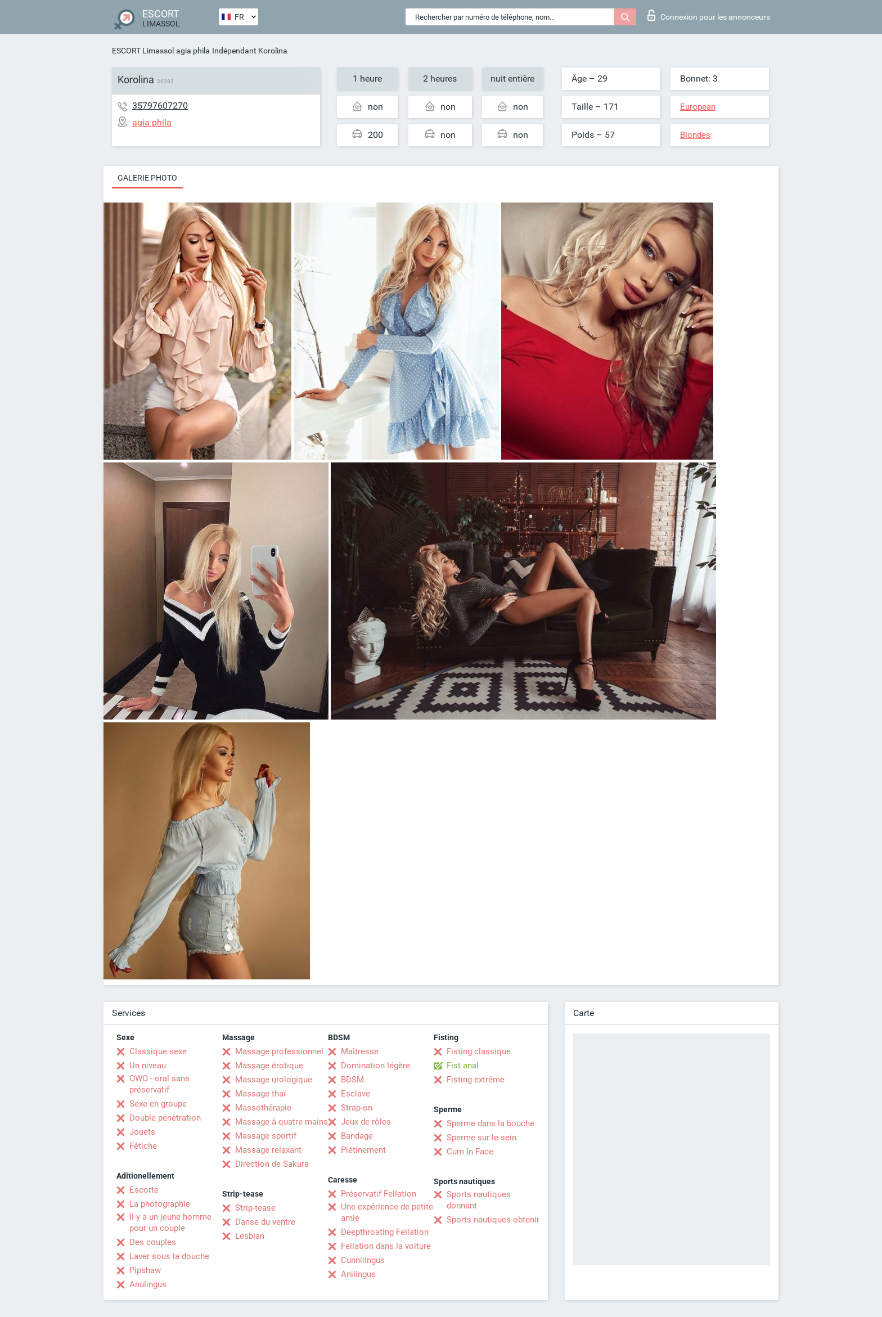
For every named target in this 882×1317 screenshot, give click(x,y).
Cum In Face (470, 1152)
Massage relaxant (268, 1150)
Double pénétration (165, 1118)
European (698, 107)
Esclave (355, 1094)
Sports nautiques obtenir (493, 1220)
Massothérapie (263, 1108)
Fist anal (463, 1065)
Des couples (152, 1242)
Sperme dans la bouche (490, 1123)
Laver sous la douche (169, 1256)
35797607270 (160, 105)
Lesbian (249, 1236)
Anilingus (358, 1274)
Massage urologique (273, 1080)
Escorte (144, 1190)
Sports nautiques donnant (479, 1200)
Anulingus (147, 1284)
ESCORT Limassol (143, 50)
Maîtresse (360, 1051)
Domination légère (375, 1065)
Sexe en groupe (158, 1104)
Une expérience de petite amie (387, 1212)
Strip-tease (255, 1208)
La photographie (159, 1204)
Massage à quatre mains (281, 1122)
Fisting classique (479, 1051)
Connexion (708, 15)
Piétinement (363, 1150)
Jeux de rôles (366, 1122)
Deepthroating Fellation (385, 1232)
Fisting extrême (476, 1080)
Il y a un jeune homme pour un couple (170, 1222)
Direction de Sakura (272, 1164)
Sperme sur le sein (481, 1137)
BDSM (352, 1080)
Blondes (695, 135)
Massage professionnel (279, 1051)
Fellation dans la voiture (386, 1246)
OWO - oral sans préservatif (159, 1084)
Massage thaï (260, 1094)
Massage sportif (265, 1136)
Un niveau (147, 1065)
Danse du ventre (265, 1222)
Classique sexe (158, 1051)
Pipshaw (145, 1270)
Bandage (357, 1136)
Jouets (142, 1132)
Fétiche (143, 1146)
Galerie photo (147, 177)
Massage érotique (269, 1065)
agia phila (193, 50)
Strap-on (356, 1108)
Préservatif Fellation (378, 1194)
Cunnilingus (363, 1260)
